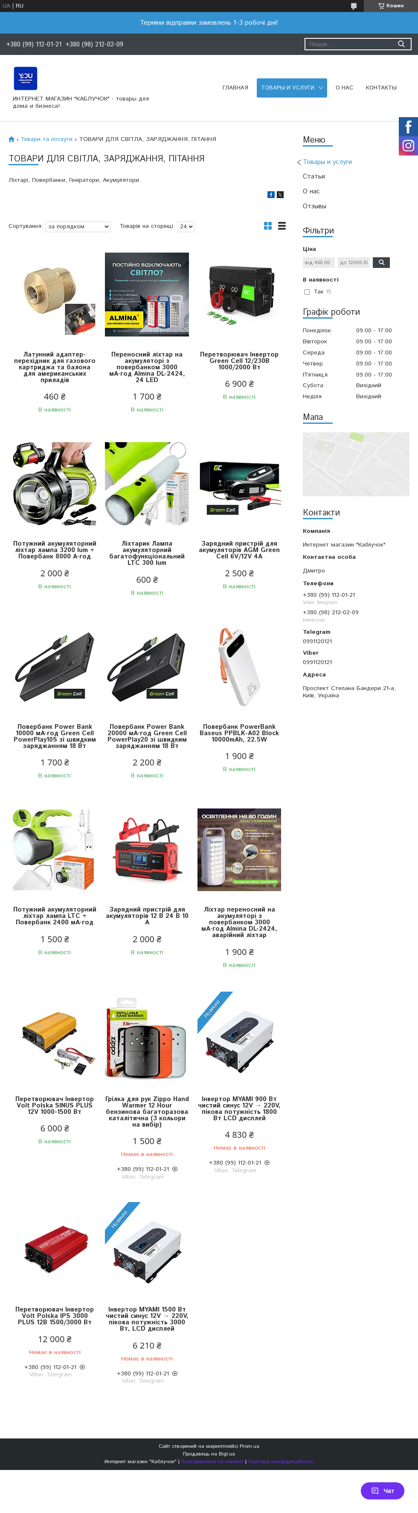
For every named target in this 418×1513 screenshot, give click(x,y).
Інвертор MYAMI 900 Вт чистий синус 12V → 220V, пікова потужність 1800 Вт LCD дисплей (239, 1109)
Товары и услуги (287, 88)
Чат (382, 1491)
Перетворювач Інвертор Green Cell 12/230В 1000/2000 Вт (239, 361)
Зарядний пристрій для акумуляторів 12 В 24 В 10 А (147, 916)
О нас (344, 88)
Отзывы (314, 206)
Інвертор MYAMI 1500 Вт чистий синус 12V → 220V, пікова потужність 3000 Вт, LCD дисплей (147, 1319)
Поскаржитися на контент (212, 1461)
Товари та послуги (46, 139)
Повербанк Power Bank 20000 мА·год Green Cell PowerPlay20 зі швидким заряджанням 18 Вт (147, 736)
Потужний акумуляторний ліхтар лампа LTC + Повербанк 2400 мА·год (54, 916)
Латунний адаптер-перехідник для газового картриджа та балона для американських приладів (55, 367)
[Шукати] (401, 44)
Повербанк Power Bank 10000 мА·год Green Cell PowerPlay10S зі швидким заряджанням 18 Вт (55, 736)
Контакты (381, 88)
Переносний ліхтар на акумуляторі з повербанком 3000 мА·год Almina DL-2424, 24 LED (147, 367)
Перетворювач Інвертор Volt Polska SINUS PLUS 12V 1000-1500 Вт (54, 1105)
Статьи (314, 176)
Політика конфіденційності (281, 1461)
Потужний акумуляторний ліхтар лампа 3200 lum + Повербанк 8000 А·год (54, 550)
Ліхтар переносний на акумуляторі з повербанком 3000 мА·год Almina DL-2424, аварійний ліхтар (239, 922)
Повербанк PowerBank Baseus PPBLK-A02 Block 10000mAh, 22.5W (239, 733)
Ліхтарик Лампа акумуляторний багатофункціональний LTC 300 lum (147, 553)
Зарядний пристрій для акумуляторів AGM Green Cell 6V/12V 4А (239, 550)
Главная (235, 88)
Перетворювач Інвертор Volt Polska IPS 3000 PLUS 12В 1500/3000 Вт (54, 1316)
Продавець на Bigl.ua (209, 1454)
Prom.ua (249, 1446)
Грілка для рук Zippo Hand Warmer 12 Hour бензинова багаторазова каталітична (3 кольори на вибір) (147, 1112)
